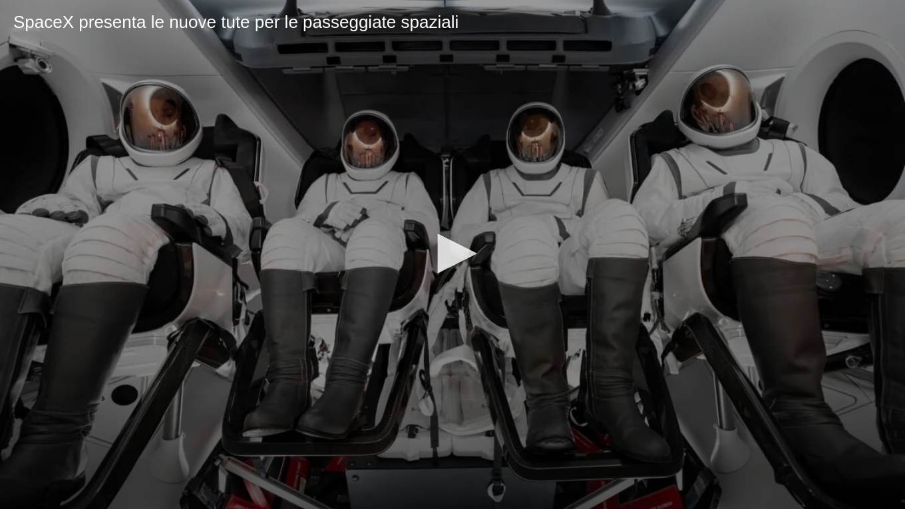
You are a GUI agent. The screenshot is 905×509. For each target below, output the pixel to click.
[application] (452, 254)
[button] (452, 253)
